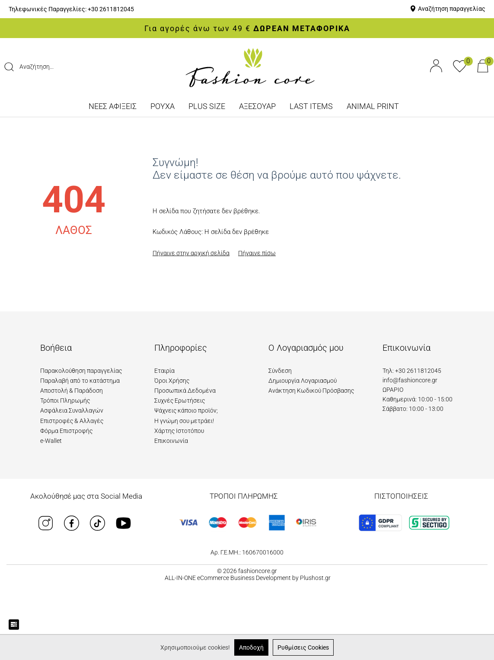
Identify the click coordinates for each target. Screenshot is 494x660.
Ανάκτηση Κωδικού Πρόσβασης (311, 390)
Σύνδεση (280, 370)
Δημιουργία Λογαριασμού (302, 380)
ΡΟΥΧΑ (162, 106)
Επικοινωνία (171, 440)
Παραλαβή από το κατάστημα (80, 380)
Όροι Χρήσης (171, 380)
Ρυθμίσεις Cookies (303, 647)
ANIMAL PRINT (373, 106)
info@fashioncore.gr (409, 380)
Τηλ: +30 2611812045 (411, 370)
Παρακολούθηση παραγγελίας (81, 370)
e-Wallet (51, 440)
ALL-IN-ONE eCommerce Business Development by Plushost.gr (248, 577)
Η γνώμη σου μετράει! (184, 420)
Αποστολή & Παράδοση (71, 390)
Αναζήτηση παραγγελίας (451, 8)
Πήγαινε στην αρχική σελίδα (191, 253)
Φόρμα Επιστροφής (66, 430)
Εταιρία (164, 370)
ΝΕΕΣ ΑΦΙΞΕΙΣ (113, 106)
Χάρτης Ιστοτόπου (179, 430)
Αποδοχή (251, 647)
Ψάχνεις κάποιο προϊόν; (186, 410)
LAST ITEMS (311, 106)
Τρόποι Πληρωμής (65, 400)
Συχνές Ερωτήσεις (179, 400)
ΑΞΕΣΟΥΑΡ (257, 106)
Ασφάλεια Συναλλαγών (71, 410)
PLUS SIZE (206, 106)
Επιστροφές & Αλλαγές (71, 420)
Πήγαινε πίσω (257, 253)
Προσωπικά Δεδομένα (185, 390)
